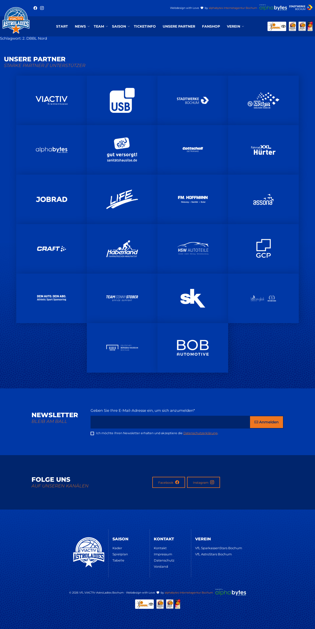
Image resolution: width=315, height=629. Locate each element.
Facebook (168, 482)
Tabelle (118, 560)
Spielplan (120, 554)
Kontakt (160, 548)
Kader (117, 548)
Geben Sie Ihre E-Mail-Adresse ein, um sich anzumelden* (143, 410)
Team (99, 26)
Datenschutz (164, 560)
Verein (233, 26)
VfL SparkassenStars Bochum (218, 548)
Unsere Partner (179, 26)
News (80, 26)
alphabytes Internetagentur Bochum (233, 8)
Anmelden (266, 422)
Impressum (163, 554)
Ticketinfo (145, 26)
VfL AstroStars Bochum (213, 554)
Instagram (203, 482)
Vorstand (161, 566)
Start (62, 26)
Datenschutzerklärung (200, 433)
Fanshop (211, 26)
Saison (119, 26)
